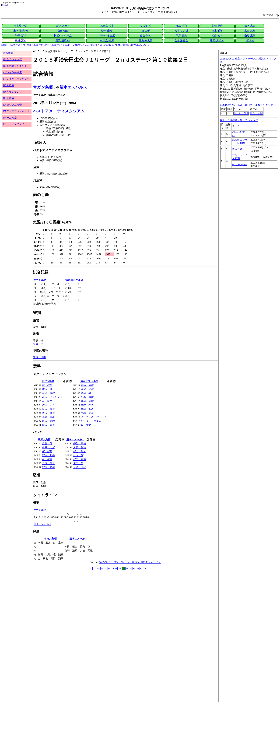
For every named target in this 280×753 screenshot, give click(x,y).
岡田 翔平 (48, 467)
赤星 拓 (47, 443)
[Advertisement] (96, 727)
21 (119, 568)
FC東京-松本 (107, 25)
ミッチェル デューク (93, 417)
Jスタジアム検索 (12, 104)
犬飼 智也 (79, 447)
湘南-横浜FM (20, 30)
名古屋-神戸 (20, 25)
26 (137, 568)
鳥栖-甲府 (217, 25)
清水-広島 (249, 25)
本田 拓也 (87, 409)
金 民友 (47, 401)
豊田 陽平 (48, 425)
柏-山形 (145, 30)
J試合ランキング (12, 59)
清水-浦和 (217, 30)
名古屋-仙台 (181, 40)
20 (116, 568)
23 (127, 568)
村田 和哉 (79, 459)
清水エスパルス (73, 87)
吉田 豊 (47, 389)
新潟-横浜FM (63, 40)
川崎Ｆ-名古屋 (107, 35)
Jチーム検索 (10, 117)
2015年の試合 (41, 44)
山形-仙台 (62, 30)
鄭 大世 (86, 425)
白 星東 (47, 459)
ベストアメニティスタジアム (59, 111)
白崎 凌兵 (87, 413)
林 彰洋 (47, 385)
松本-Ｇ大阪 (181, 30)
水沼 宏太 (48, 405)
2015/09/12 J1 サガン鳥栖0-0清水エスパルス (124, 44)
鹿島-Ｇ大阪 (145, 40)
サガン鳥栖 (43, 87)
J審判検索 (8, 85)
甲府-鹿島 (181, 35)
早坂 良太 (48, 463)
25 (134, 568)
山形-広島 (249, 35)
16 (102, 568)
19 (112, 568)
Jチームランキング (13, 124)
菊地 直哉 (48, 393)
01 (91, 568)
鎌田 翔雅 (87, 401)
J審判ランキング (12, 91)
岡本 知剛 (48, 455)
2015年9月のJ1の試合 (85, 44)
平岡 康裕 (87, 397)
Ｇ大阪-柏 (145, 25)
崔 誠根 (47, 451)
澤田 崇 (78, 463)
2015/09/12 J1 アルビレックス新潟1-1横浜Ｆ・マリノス (130, 562)
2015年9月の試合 (60, 44)
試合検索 (15, 44)
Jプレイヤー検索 (12, 72)
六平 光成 (87, 389)
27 (141, 568)
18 (109, 568)
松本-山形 (106, 30)
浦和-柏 (250, 40)
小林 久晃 (48, 447)
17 (105, 568)
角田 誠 (86, 393)
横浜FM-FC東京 (63, 35)
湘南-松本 (217, 35)
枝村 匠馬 (87, 405)
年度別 (27, 44)
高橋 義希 (48, 417)
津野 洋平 (39, 357)
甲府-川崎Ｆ (217, 40)
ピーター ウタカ (91, 421)
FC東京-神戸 (107, 40)
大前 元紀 (79, 467)
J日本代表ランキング (15, 66)
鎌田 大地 (48, 421)
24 (130, 568)
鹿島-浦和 (181, 25)
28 (144, 568)
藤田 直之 (48, 409)
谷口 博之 (48, 413)
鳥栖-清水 (20, 40)
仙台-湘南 (145, 35)
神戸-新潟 (20, 35)
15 (98, 568)
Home (4, 5)
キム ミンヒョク (52, 397)
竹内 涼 (78, 455)
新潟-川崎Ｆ (63, 25)
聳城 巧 (38, 344)
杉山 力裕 (87, 385)
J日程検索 (8, 98)
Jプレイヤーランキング (16, 78)
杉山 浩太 (79, 451)
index (248, 376)
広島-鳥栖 (249, 30)
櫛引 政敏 (79, 443)
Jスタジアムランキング (16, 111)
